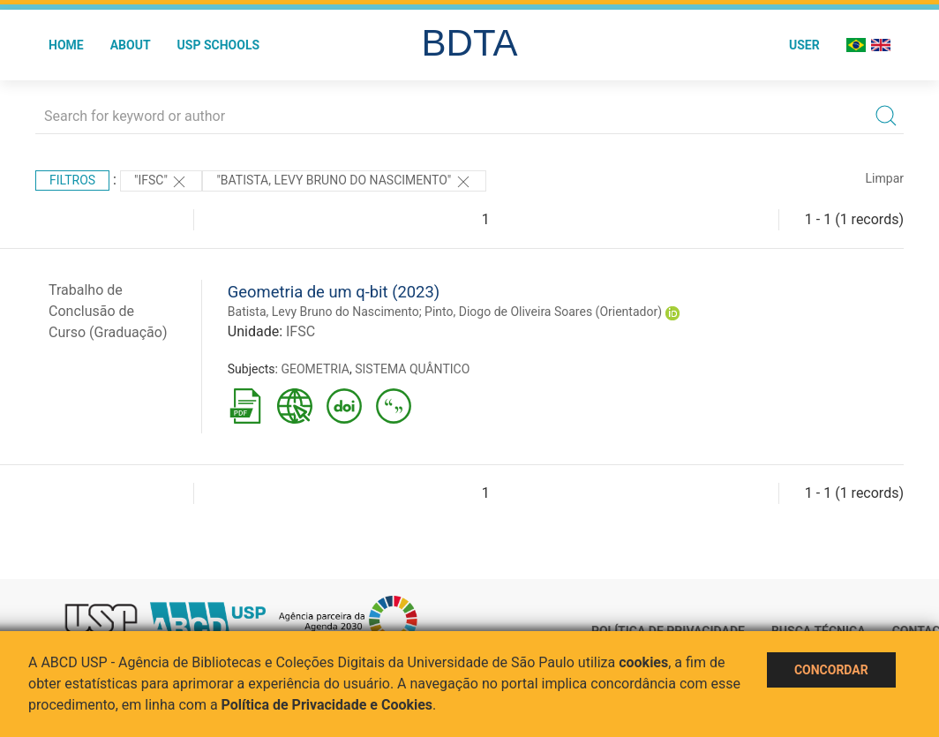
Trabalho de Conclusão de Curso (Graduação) (108, 311)
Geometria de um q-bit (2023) (333, 291)
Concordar (831, 670)
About (130, 45)
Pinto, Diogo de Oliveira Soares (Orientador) (543, 312)
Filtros (72, 180)
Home (66, 45)
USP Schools (218, 45)
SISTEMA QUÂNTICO (412, 369)
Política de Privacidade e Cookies (327, 704)
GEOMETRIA (315, 369)
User (804, 45)
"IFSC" (161, 182)
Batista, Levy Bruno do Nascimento (323, 312)
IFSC (300, 331)
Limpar (885, 178)
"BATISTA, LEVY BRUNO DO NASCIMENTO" (343, 182)
